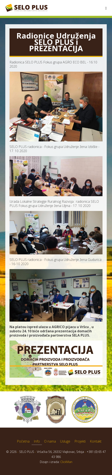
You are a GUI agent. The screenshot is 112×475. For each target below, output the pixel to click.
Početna (23, 441)
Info (37, 441)
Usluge (65, 441)
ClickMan (66, 462)
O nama (50, 441)
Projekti (80, 441)
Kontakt (95, 441)
